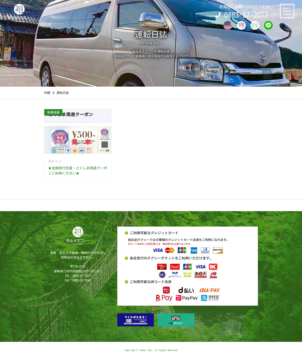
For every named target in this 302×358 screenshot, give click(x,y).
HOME (47, 92)
